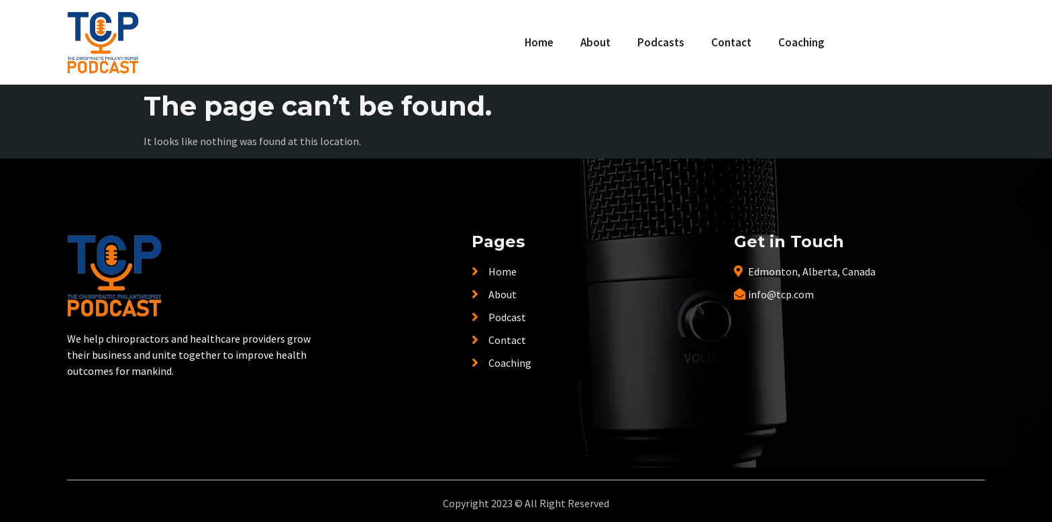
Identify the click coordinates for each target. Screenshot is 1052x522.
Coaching (801, 42)
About (595, 42)
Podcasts (660, 42)
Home (539, 42)
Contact (731, 42)
